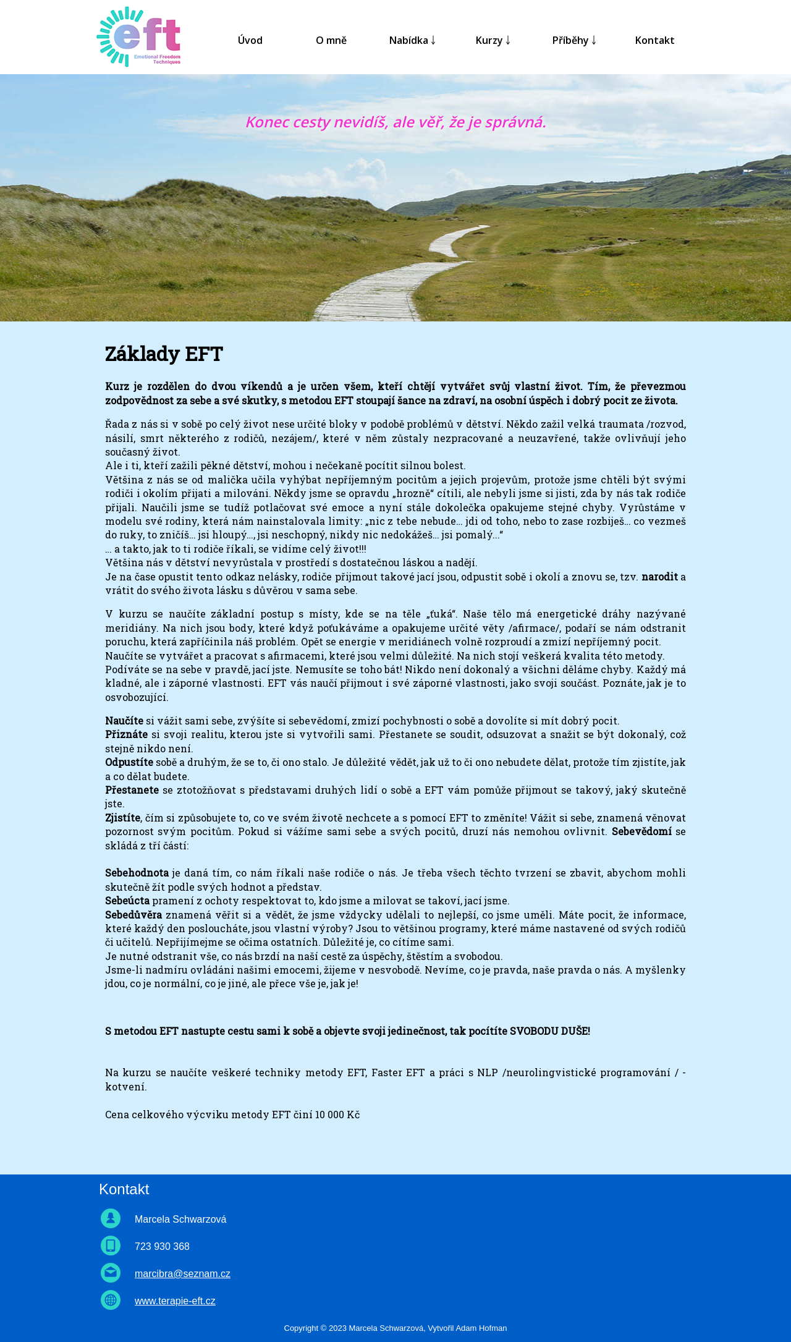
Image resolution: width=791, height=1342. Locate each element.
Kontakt (655, 40)
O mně (331, 40)
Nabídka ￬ (412, 40)
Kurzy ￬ (493, 40)
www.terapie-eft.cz (175, 1301)
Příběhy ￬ (574, 40)
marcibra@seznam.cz (183, 1273)
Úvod (250, 40)
